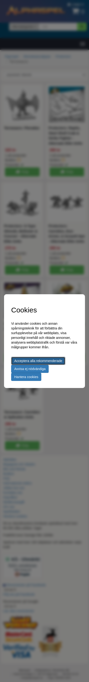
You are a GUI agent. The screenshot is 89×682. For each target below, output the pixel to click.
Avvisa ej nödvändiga (30, 369)
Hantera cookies (26, 377)
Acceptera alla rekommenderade (38, 361)
